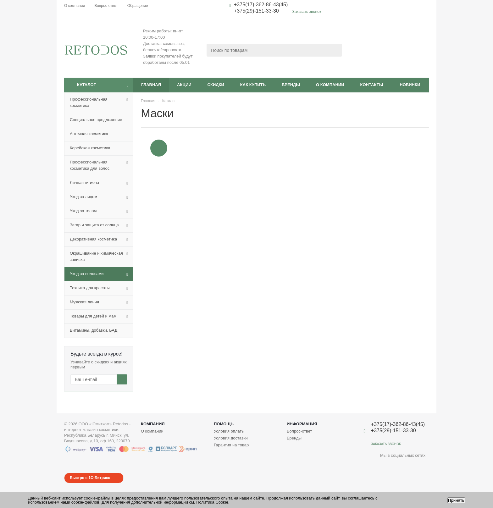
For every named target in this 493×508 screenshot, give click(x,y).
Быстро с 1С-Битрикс (90, 478)
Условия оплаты (229, 431)
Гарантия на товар (231, 445)
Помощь (224, 424)
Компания (153, 424)
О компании (330, 84)
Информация (302, 424)
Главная (151, 84)
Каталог (86, 84)
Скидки (216, 84)
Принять (456, 500)
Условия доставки (231, 438)
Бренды (291, 84)
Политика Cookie (212, 502)
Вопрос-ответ (299, 431)
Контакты (371, 84)
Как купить (253, 84)
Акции (184, 84)
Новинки (410, 84)
